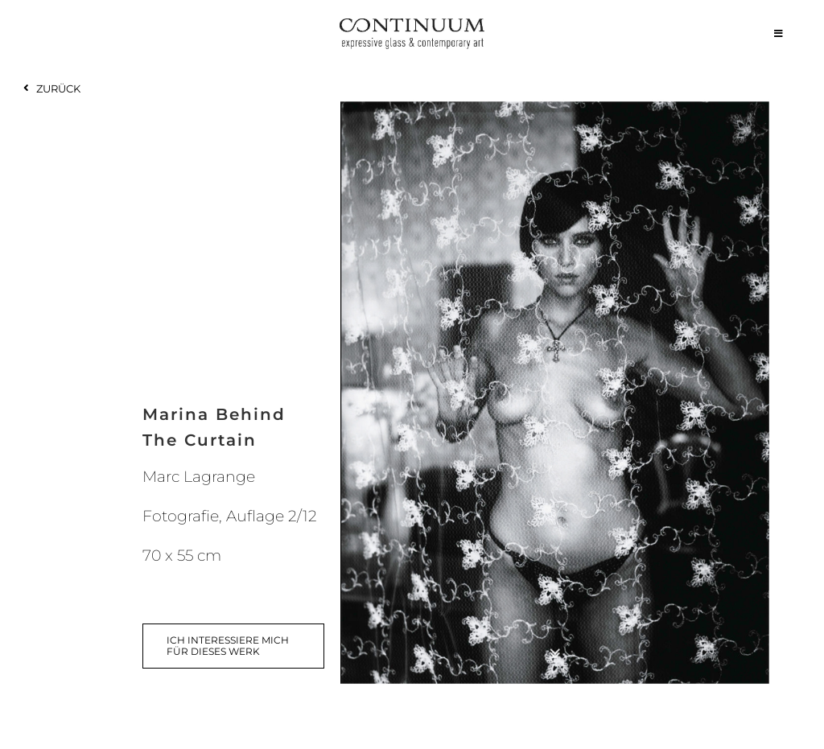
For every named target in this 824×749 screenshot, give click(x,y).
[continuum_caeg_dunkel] (412, 25)
